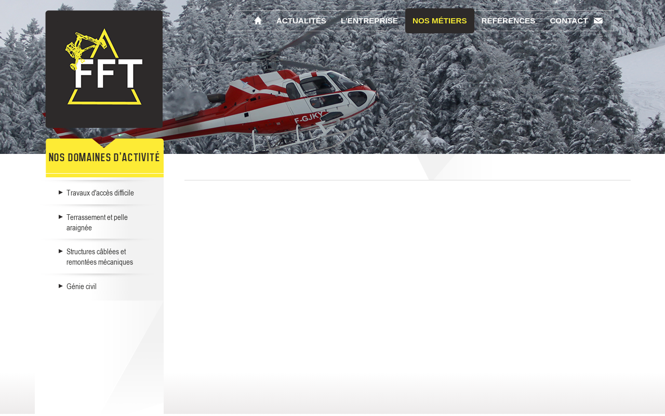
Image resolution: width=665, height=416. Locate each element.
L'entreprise (369, 20)
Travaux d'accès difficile (100, 192)
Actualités (301, 20)
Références (509, 20)
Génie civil (81, 286)
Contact (569, 20)
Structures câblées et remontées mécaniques (99, 256)
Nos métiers (440, 20)
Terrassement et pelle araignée (97, 222)
